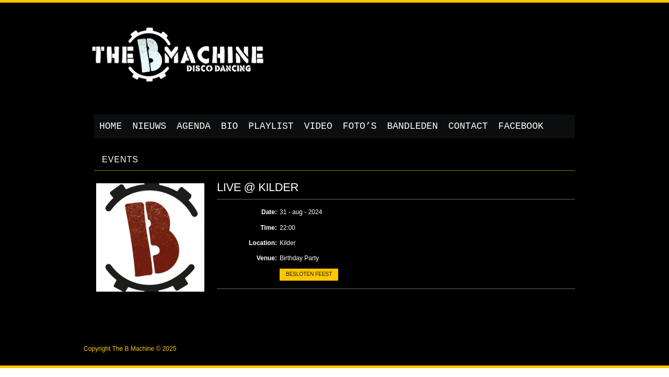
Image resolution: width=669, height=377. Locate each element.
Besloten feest (309, 274)
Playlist (270, 126)
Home (110, 126)
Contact (468, 126)
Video (318, 126)
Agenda (194, 126)
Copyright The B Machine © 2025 (130, 348)
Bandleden (412, 126)
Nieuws (149, 126)
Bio (229, 126)
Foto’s (360, 126)
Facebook (520, 126)
